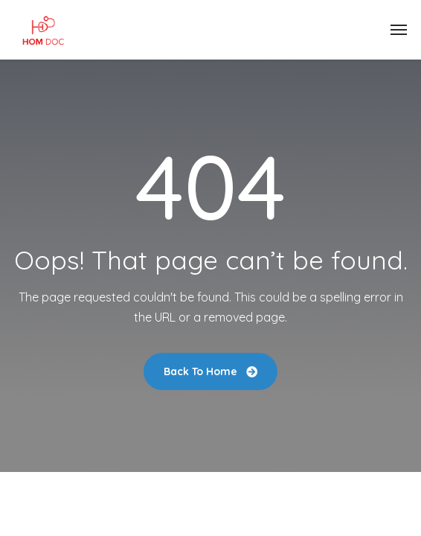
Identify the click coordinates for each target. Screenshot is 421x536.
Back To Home (210, 371)
